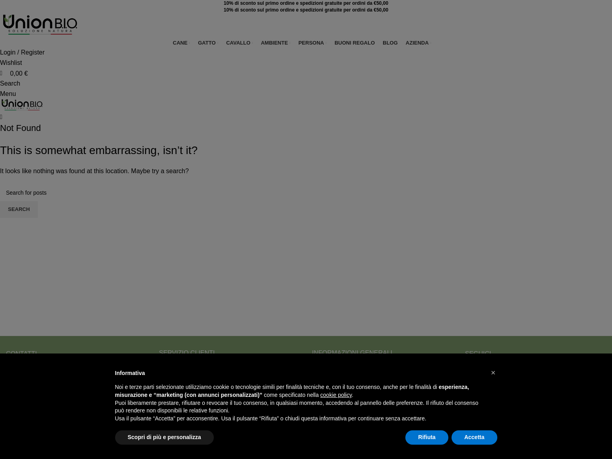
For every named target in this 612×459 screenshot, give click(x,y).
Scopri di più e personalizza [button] (164, 437)
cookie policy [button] (336, 395)
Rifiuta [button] (427, 437)
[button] (493, 372)
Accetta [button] (474, 437)
